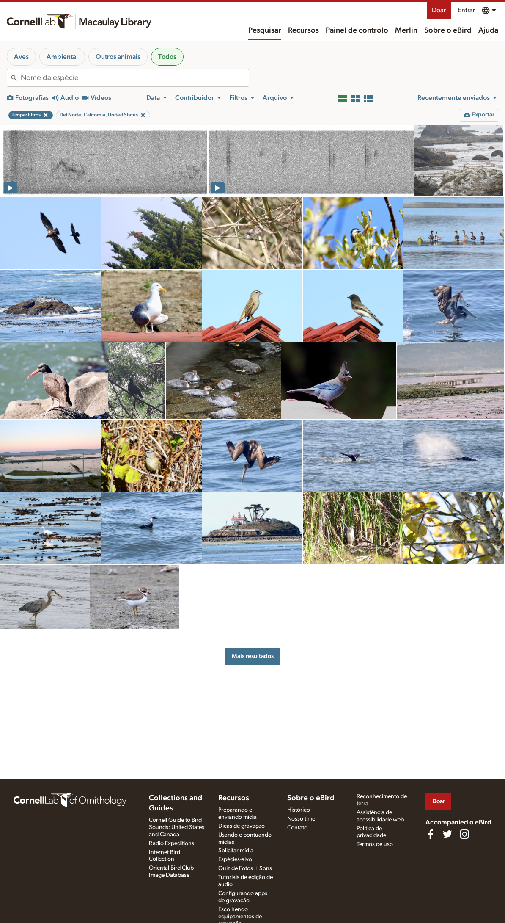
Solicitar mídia (235, 851)
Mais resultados (253, 656)
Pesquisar (264, 30)
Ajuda (488, 30)
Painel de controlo (357, 30)
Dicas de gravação (241, 826)
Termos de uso (375, 844)
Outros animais (118, 56)
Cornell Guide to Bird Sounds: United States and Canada (176, 827)
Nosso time (301, 819)
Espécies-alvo (235, 859)
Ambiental (62, 56)
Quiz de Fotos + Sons (245, 868)
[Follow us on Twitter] (447, 834)
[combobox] (135, 77)
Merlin (406, 30)
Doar (439, 10)
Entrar (466, 10)
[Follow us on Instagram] (464, 834)
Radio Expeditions (171, 843)
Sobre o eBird (448, 30)
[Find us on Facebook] (430, 834)
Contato (297, 828)
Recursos (303, 30)
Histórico (298, 810)
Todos (167, 56)
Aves (21, 56)
